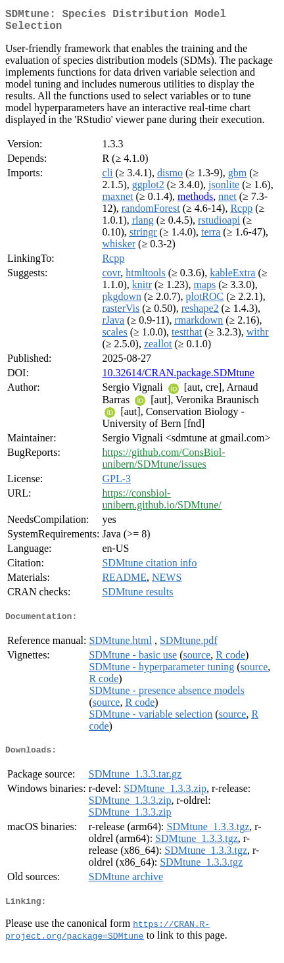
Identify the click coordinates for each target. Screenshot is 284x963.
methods (195, 201)
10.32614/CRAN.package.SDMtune (178, 377)
